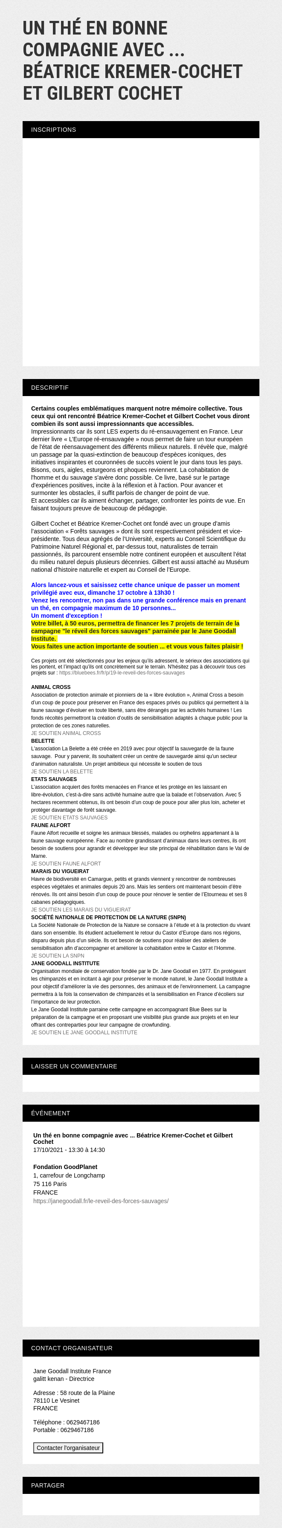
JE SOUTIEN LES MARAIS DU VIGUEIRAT (81, 910)
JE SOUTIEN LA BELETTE (62, 772)
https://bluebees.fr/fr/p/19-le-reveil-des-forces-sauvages (122, 673)
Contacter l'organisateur (68, 1447)
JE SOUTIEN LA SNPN (57, 956)
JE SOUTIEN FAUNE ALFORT (66, 864)
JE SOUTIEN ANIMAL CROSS (66, 733)
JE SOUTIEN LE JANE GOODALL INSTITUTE (84, 1033)
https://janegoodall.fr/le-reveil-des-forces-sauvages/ (101, 1201)
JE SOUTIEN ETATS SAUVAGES (69, 818)
